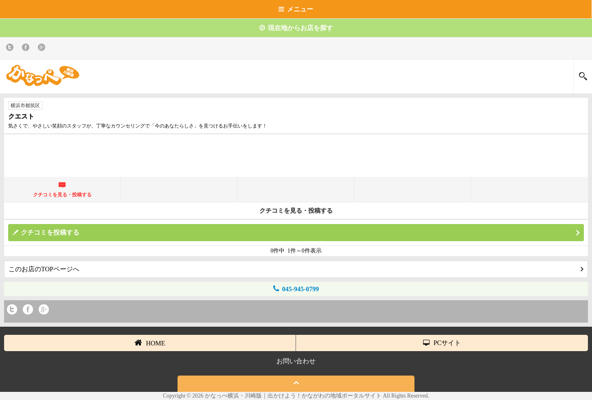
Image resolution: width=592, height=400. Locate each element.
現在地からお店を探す (296, 27)
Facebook (27, 49)
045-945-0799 (296, 288)
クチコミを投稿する (300, 232)
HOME (149, 342)
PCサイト (442, 342)
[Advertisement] (296, 159)
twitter (11, 49)
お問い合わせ (296, 361)
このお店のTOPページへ (296, 269)
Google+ (43, 49)
